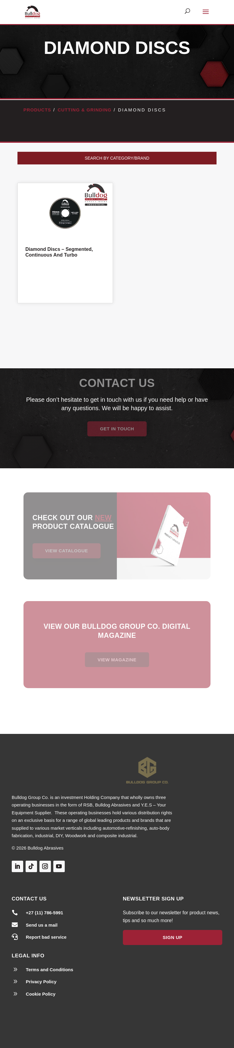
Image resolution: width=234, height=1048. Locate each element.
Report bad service (46, 937)
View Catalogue (66, 550)
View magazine (117, 659)
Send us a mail (42, 925)
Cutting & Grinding (84, 109)
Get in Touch (117, 428)
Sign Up (172, 937)
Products (37, 109)
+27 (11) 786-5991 (44, 912)
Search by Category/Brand (117, 158)
